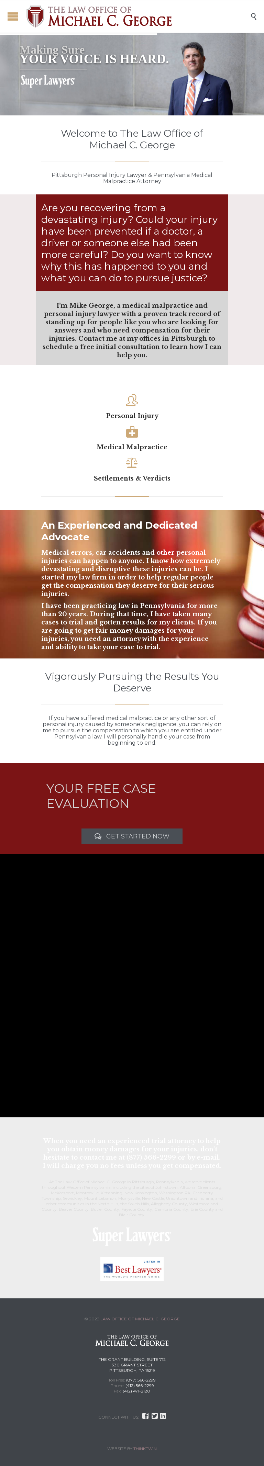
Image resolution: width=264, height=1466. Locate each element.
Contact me (97, 338)
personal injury (63, 724)
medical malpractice (133, 718)
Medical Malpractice (132, 447)
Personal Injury (132, 416)
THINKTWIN (145, 1448)
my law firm (86, 577)
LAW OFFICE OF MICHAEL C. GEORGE (140, 1318)
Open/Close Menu (13, 16)
